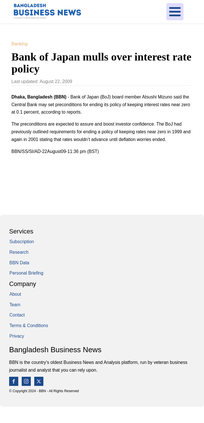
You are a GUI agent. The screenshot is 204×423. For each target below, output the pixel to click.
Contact (17, 315)
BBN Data (19, 262)
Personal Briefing (26, 273)
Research (19, 252)
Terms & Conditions (28, 325)
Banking (19, 43)
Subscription (21, 241)
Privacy (16, 336)
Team (14, 304)
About (15, 294)
